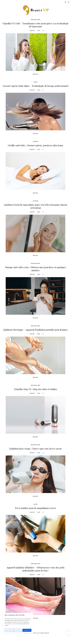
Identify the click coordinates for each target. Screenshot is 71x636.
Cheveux (35, 82)
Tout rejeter (18, 630)
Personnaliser (9, 630)
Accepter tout (27, 630)
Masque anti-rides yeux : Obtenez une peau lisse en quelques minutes (35, 269)
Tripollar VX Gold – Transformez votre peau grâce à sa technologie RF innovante (35, 25)
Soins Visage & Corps (35, 19)
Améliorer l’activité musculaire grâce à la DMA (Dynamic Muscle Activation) (35, 206)
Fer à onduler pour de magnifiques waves (35, 508)
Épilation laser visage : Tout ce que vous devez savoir (35, 448)
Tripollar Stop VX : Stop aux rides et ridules (35, 389)
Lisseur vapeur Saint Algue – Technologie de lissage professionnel (35, 85)
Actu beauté (35, 141)
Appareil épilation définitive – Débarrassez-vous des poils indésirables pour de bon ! (35, 569)
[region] (18, 623)
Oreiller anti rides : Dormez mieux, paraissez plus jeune (35, 145)
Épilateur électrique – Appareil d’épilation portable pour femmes (35, 329)
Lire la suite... (35, 74)
